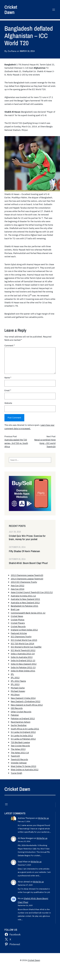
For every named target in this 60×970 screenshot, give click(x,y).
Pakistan (15, 715)
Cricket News (17, 616)
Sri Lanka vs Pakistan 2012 (23, 738)
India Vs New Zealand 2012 (24, 663)
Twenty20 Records (19, 759)
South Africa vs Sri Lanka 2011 (25, 728)
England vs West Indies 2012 (24, 629)
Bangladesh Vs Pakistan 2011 (24, 605)
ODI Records (17, 708)
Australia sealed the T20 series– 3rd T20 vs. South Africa (16, 443)
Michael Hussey (18, 691)
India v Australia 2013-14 (23, 653)
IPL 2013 (15, 684)
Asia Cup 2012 (17, 585)
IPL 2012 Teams (18, 681)
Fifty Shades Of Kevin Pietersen (24, 551)
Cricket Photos (17, 619)
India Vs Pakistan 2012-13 (23, 667)
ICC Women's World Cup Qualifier (26, 646)
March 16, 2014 (27, 50)
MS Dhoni (15, 694)
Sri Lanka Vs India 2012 (22, 735)
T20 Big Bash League (20, 742)
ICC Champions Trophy (21, 636)
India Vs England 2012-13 (23, 660)
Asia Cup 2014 (17, 589)
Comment (9, 345)
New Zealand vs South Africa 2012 (27, 704)
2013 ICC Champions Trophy (24, 582)
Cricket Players (18, 623)
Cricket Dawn (10, 9)
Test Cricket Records (20, 745)
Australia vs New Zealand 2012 (25, 602)
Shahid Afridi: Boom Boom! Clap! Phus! (28, 563)
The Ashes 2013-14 (20, 752)
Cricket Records (18, 626)
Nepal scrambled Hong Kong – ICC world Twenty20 (45, 443)
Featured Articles (19, 633)
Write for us (43, 818)
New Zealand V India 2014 (23, 698)
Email (7, 390)
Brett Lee (15, 609)
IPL (12, 674)
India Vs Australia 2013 (22, 657)
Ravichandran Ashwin (20, 722)
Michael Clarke (18, 687)
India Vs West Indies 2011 (23, 670)
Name (7, 377)
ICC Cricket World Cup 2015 (24, 640)
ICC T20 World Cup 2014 (22, 643)
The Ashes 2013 (18, 749)
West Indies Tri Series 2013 (23, 766)
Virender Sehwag (19, 762)
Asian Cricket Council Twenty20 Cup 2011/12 (32, 592)
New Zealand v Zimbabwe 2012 (25, 701)
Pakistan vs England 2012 (23, 718)
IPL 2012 (15, 677)
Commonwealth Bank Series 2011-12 (28, 612)
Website (8, 403)
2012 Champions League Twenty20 (27, 575)
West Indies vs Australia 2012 (24, 769)
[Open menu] (54, 10)
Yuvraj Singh (16, 773)
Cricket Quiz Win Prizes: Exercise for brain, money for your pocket (27, 537)
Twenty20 (15, 755)
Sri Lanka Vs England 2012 (23, 732)
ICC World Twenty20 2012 (23, 650)
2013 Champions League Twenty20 (27, 578)
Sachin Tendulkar (19, 725)
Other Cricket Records (21, 711)
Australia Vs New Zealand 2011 (25, 599)
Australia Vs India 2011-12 (23, 595)
